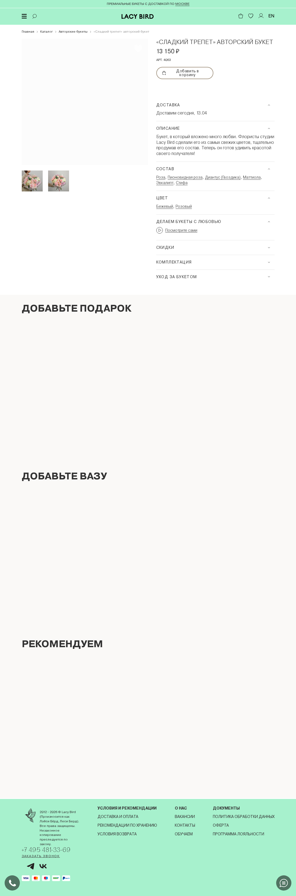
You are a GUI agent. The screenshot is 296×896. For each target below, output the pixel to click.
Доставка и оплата (118, 816)
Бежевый (164, 206)
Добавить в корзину (180, 73)
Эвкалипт (164, 183)
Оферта (221, 824)
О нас (181, 807)
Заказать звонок (41, 856)
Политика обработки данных (244, 816)
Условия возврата (117, 833)
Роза (160, 177)
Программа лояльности (238, 833)
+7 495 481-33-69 (48, 849)
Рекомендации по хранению (127, 824)
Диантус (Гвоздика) (223, 177)
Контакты (185, 824)
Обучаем (184, 833)
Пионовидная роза (185, 177)
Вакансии (185, 816)
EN (271, 15)
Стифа (182, 183)
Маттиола (252, 177)
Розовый (184, 206)
